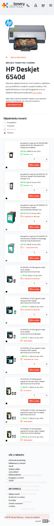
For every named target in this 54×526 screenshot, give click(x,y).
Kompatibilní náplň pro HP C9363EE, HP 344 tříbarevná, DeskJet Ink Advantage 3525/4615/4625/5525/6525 (33, 238)
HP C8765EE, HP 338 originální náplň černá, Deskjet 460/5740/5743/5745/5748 (32, 269)
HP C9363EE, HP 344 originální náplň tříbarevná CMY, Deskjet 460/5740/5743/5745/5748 (32, 350)
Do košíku (34, 165)
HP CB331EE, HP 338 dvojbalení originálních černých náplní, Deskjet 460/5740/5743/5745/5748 (32, 381)
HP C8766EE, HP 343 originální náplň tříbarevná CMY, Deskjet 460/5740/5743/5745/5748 (32, 300)
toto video (37, 92)
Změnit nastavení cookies (16, 504)
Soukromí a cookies (17, 497)
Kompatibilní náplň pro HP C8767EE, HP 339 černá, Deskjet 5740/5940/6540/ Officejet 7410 (33, 176)
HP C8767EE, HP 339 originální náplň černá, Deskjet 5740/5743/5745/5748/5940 (32, 331)
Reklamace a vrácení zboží (17, 464)
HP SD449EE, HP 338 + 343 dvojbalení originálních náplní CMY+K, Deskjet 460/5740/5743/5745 (33, 412)
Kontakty (12, 500)
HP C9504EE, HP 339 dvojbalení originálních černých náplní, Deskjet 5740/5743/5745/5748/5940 (32, 431)
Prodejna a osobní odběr (16, 479)
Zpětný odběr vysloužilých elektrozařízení (15, 472)
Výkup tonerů (14, 494)
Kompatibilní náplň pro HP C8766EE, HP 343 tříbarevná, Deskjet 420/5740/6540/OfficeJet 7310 (33, 207)
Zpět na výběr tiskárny (16, 57)
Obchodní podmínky (17, 460)
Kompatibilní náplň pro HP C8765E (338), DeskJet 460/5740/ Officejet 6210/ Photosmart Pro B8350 (34, 145)
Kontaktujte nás (14, 104)
